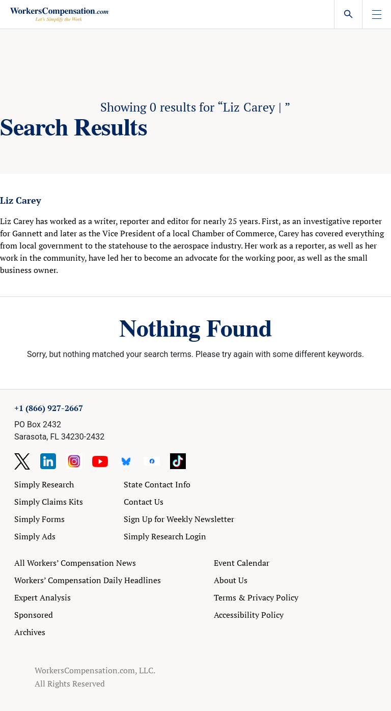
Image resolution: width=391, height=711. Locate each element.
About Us (230, 580)
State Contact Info (157, 484)
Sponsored (33, 614)
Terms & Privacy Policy (256, 597)
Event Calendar (241, 562)
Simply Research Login (165, 536)
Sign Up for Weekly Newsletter (179, 519)
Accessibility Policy (249, 614)
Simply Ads (34, 536)
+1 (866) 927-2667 (48, 408)
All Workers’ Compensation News (75, 562)
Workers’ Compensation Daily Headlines (87, 580)
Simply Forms (39, 519)
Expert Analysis (42, 597)
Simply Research (44, 484)
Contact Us (143, 501)
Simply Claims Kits (48, 501)
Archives (29, 632)
